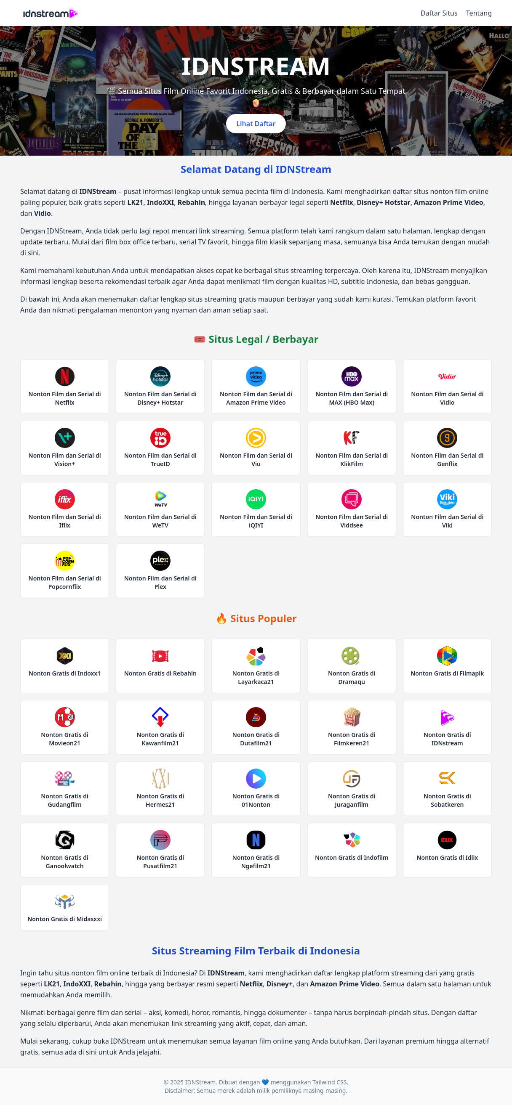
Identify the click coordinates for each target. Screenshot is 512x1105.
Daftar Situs (439, 13)
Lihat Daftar (255, 123)
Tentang (479, 13)
